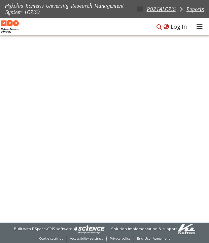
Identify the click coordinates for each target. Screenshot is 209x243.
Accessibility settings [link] (86, 238)
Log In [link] (179, 26)
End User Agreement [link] (153, 238)
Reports (195, 9)
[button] (159, 27)
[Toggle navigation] (199, 26)
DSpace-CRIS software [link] (52, 228)
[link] (89, 228)
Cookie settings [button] (51, 238)
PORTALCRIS (161, 9)
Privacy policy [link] (120, 238)
